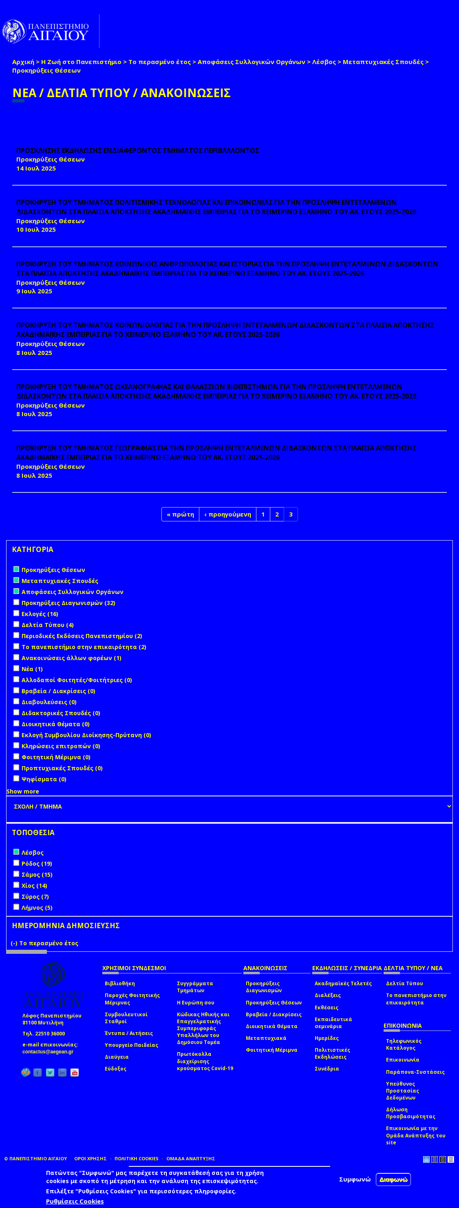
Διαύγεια (117, 1056)
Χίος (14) (34, 885)
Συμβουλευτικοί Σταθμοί (126, 1018)
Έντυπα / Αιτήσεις (129, 1033)
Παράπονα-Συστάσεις (415, 1071)
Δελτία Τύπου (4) (48, 625)
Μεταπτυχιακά (266, 1038)
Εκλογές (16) (40, 614)
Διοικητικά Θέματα (272, 1026)
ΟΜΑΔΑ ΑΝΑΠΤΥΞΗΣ (190, 1158)
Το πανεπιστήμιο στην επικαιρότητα (416, 999)
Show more (23, 791)
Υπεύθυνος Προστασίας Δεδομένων (402, 1090)
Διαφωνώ (394, 1179)
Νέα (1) (32, 669)
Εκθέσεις (326, 1007)
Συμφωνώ (355, 1179)
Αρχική (23, 62)
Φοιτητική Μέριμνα (272, 1049)
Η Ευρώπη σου (195, 1002)
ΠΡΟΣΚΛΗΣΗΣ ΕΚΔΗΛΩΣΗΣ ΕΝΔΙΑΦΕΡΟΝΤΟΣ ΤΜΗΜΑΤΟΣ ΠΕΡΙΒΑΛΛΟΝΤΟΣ (137, 150)
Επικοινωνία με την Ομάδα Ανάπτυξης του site (416, 1135)
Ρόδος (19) (37, 863)
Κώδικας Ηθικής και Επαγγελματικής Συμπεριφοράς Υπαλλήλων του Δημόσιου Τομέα (203, 1028)
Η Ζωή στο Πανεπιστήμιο (81, 62)
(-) (15, 943)
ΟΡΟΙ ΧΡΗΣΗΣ (90, 1158)
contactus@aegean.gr (50, 1052)
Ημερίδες (327, 1038)
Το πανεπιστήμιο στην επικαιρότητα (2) (84, 647)
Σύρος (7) (35, 896)
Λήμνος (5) (37, 907)
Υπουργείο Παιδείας (131, 1045)
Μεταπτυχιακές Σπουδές (383, 62)
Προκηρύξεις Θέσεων (274, 1002)
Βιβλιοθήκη (120, 983)
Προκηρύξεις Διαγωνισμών (264, 987)
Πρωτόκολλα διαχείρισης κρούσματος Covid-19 (205, 1061)
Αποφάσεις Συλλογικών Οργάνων (251, 62)
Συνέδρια (327, 1068)
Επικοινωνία (402, 1059)
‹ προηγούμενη (227, 514)
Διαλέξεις (328, 995)
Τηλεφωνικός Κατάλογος (403, 1044)
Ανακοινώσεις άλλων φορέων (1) (71, 658)
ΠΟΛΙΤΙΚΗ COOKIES (137, 1158)
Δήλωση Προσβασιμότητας (410, 1113)
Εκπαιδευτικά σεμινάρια (333, 1023)
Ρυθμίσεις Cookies (75, 1201)
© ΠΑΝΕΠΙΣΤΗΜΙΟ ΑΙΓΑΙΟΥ (35, 1158)
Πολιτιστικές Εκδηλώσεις (332, 1053)
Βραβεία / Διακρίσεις (274, 1014)
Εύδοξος (115, 1068)
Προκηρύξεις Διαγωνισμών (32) (68, 603)
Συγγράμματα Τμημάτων (195, 987)
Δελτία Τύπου (404, 983)
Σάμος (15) (37, 874)
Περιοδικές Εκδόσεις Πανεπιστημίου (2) (82, 636)
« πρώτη (180, 514)
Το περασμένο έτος (159, 62)
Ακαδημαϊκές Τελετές (343, 983)
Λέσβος (324, 62)
